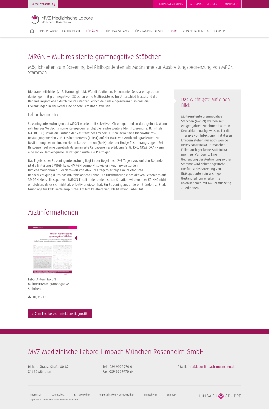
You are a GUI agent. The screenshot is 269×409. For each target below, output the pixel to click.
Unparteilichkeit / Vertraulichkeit (116, 394)
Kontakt (231, 3)
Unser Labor (48, 31)
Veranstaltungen (196, 31)
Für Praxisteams (117, 31)
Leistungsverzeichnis (170, 4)
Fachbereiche (71, 31)
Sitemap (171, 394)
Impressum (36, 394)
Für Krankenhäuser (148, 31)
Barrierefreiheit (82, 394)
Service (173, 31)
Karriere (220, 31)
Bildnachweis (150, 394)
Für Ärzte (93, 31)
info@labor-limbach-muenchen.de (211, 367)
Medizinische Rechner (203, 4)
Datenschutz (58, 394)
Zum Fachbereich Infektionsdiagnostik (61, 314)
